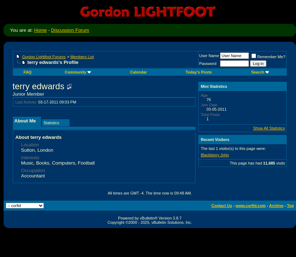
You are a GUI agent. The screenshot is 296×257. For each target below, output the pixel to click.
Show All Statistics (269, 128)
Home (40, 30)
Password (207, 63)
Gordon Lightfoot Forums (44, 57)
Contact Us (221, 205)
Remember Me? (268, 57)
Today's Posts (198, 72)
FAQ (28, 72)
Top (290, 205)
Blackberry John (215, 155)
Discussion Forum (70, 30)
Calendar (138, 72)
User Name (209, 56)
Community (78, 72)
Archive (276, 205)
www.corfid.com (251, 205)
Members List (82, 57)
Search (260, 72)
